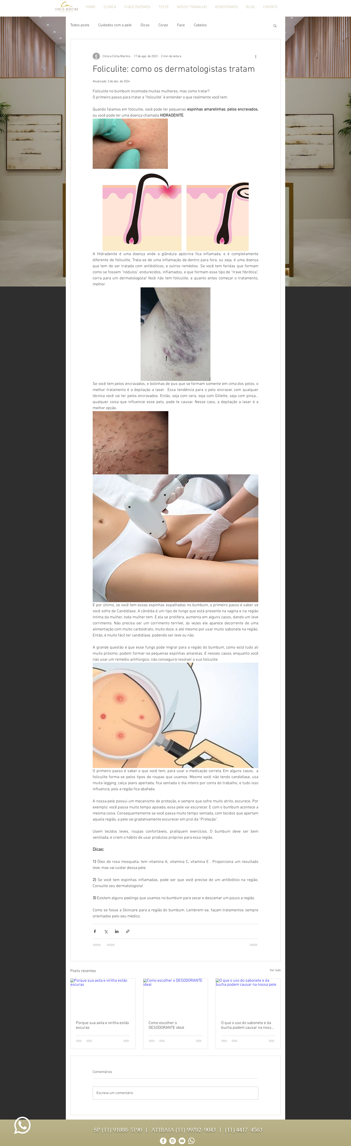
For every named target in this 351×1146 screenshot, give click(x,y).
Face (181, 25)
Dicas (145, 25)
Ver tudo (275, 970)
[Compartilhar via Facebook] (95, 931)
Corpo (163, 25)
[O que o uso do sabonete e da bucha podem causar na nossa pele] (248, 997)
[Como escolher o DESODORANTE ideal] (175, 997)
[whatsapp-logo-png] (191, 1140)
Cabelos (200, 25)
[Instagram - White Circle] (172, 1140)
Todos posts (79, 25)
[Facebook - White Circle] (163, 1140)
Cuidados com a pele (115, 25)
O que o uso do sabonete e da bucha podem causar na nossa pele (247, 1025)
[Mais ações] (255, 56)
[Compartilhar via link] (128, 931)
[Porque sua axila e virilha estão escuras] (103, 997)
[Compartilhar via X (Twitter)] (106, 931)
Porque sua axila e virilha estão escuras (102, 1025)
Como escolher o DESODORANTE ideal (166, 1025)
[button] (275, 25)
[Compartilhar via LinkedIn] (117, 931)
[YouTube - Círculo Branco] (182, 1140)
